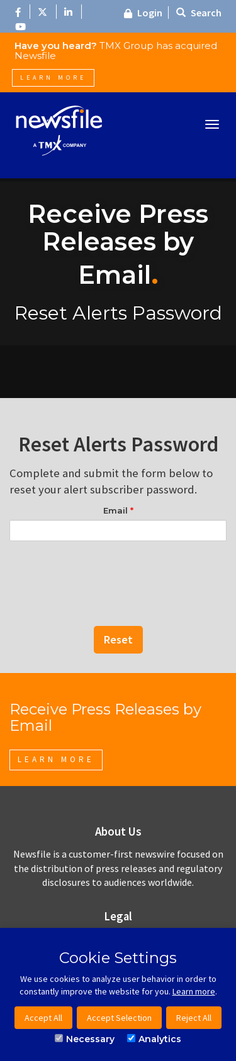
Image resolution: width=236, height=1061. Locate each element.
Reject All (193, 1017)
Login (143, 12)
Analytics (154, 1039)
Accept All (43, 1017)
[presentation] (118, 571)
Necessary (85, 1039)
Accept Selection (119, 1017)
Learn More (53, 77)
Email (118, 510)
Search (199, 12)
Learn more (193, 991)
